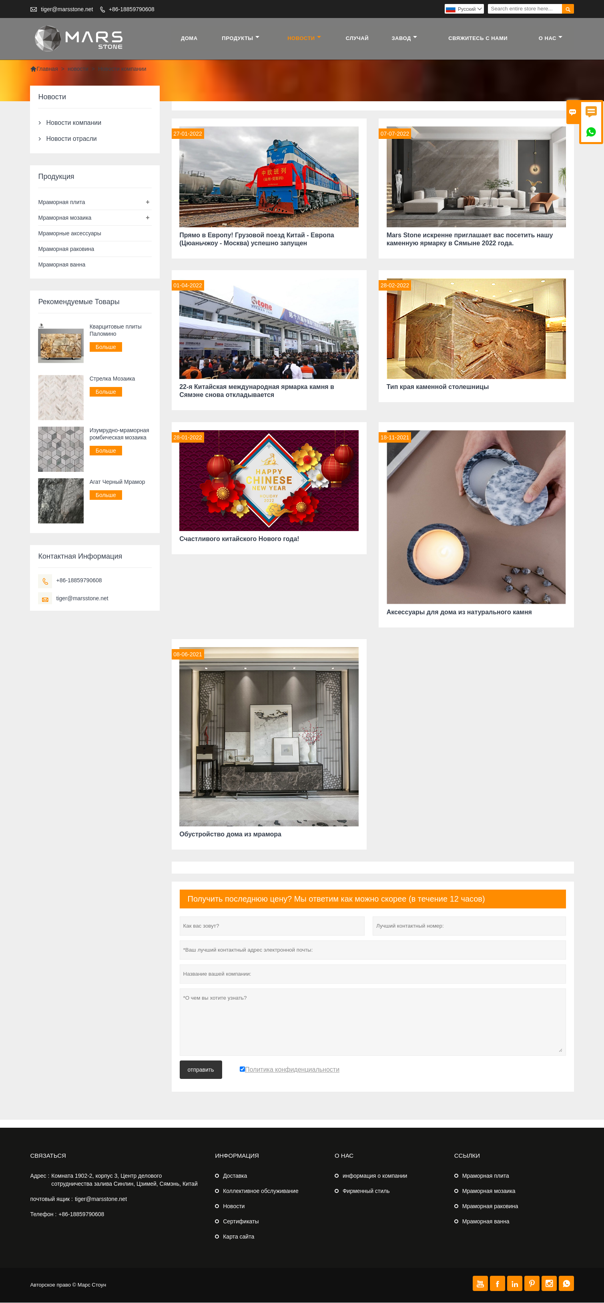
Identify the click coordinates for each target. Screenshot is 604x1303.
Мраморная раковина (66, 249)
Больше (106, 347)
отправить (201, 1070)
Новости (234, 1206)
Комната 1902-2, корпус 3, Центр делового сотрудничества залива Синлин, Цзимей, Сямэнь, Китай (124, 1180)
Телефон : (43, 1214)
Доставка (235, 1176)
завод (404, 39)
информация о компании (375, 1176)
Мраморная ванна (61, 264)
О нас (550, 39)
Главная (44, 69)
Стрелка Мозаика (112, 378)
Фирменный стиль (366, 1191)
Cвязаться (48, 1156)
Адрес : (39, 1176)
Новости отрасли (71, 138)
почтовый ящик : (51, 1199)
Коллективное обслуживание (260, 1191)
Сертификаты (241, 1222)
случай (357, 39)
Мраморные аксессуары (69, 233)
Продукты (240, 39)
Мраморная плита (61, 202)
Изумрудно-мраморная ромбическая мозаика (119, 434)
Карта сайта (238, 1237)
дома (189, 39)
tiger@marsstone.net (67, 9)
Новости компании (73, 122)
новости (304, 39)
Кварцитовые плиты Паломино (116, 330)
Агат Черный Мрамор (117, 482)
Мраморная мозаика (64, 217)
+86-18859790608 (132, 9)
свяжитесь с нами (478, 39)
